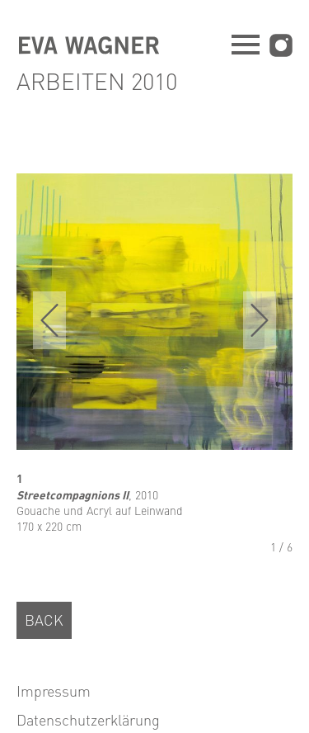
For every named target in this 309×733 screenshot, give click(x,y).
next (259, 320)
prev (49, 320)
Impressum (53, 690)
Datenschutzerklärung (88, 719)
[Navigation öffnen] (245, 46)
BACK (44, 619)
